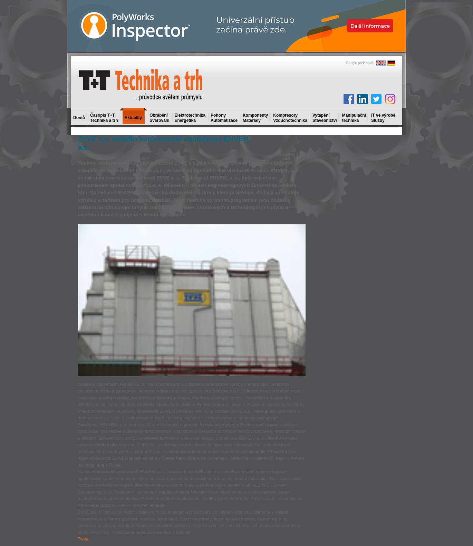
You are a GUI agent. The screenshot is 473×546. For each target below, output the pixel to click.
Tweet (84, 539)
